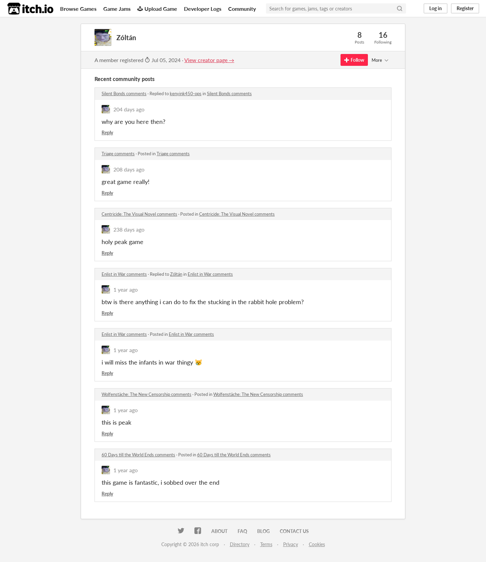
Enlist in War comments (124, 274)
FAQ (242, 531)
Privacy (290, 544)
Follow (354, 60)
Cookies (317, 544)
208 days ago (128, 169)
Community (242, 8)
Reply (107, 132)
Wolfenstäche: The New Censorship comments (146, 394)
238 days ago (128, 229)
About (219, 531)
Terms (266, 544)
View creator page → (209, 60)
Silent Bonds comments (124, 93)
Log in (435, 8)
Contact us (294, 531)
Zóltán (176, 274)
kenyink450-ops (185, 93)
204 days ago (128, 109)
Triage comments (118, 153)
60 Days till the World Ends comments (138, 454)
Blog (263, 531)
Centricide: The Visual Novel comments (139, 214)
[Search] (399, 8)
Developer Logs (202, 8)
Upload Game (157, 8)
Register (465, 8)
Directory (239, 544)
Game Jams (117, 8)
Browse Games (78, 8)
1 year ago (125, 289)
